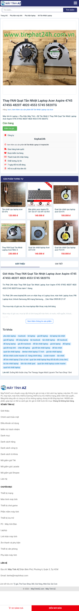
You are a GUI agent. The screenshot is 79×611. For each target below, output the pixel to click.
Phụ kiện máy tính (16, 16)
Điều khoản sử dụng (10, 423)
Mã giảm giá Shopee (10, 473)
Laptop (4, 530)
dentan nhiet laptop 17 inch (33, 352)
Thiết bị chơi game (9, 505)
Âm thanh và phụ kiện (10, 542)
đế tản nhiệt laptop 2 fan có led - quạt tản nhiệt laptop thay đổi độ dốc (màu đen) (35, 360)
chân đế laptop (24, 348)
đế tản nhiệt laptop (40, 344)
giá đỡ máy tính (9, 348)
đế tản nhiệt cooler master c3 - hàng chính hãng (22, 356)
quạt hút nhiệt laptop (11, 367)
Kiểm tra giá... (9, 128)
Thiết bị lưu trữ (7, 518)
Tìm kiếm (70, 10)
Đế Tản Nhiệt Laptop (45, 16)
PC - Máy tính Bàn (9, 524)
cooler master (49, 356)
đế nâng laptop (22, 340)
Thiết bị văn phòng (9, 549)
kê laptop (31, 336)
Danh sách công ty (9, 448)
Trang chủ (4, 16)
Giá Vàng (38, 584)
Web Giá (46, 584)
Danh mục (5, 435)
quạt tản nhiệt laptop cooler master (52, 364)
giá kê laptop (55, 344)
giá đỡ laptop (42, 336)
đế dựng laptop (9, 344)
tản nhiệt (60, 356)
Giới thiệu (20, 264)
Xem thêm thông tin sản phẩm (39, 321)
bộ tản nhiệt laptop (10, 364)
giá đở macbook (24, 344)
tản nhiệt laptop (48, 340)
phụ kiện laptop (9, 336)
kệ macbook (35, 340)
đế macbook (62, 340)
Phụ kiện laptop (30, 16)
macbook (22, 336)
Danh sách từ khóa (9, 454)
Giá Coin (54, 584)
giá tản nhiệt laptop (54, 352)
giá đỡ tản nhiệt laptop (41, 348)
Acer (9, 110)
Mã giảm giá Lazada (10, 466)
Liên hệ (4, 479)
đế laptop (66, 344)
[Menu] (75, 3)
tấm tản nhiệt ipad (28, 364)
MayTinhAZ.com (37, 589)
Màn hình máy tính (9, 499)
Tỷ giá (16, 584)
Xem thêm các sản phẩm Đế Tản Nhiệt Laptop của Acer (32, 110)
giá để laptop (8, 340)
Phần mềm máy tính (10, 511)
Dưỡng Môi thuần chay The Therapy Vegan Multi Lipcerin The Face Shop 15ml (41, 372)
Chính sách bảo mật (10, 417)
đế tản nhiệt (57, 348)
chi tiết (59, 264)
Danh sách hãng (8, 442)
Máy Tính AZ (50, 589)
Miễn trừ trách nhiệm (10, 429)
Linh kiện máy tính (9, 536)
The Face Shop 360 (26, 584)
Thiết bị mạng (7, 493)
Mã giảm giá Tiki (8, 460)
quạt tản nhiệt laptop (11, 352)
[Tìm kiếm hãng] (32, 10)
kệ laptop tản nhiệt (57, 336)
